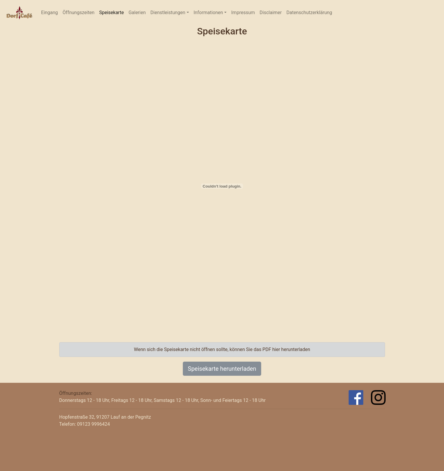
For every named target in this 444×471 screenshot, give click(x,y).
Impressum (243, 12)
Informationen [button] (208, 12)
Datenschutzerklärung (309, 12)
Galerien (137, 12)
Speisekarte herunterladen (222, 368)
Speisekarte (111, 12)
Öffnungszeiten (78, 12)
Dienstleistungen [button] (168, 12)
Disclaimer (271, 12)
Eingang (50, 12)
